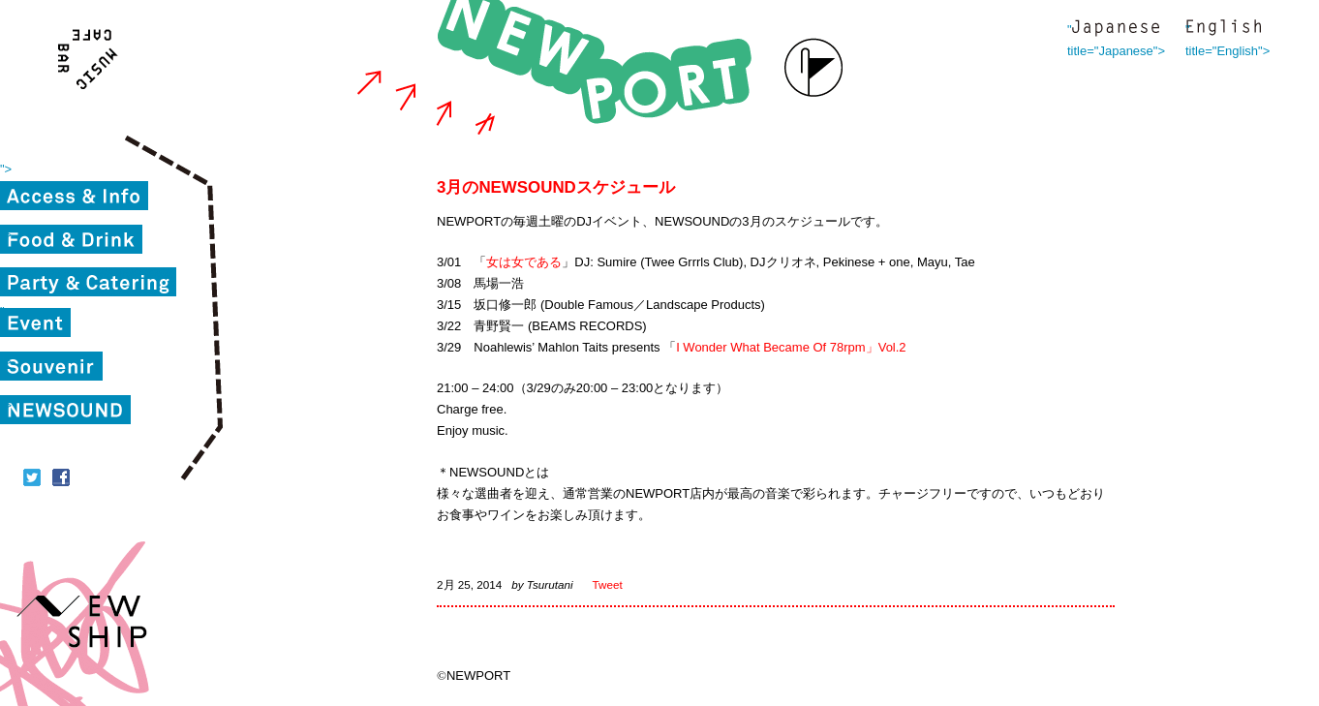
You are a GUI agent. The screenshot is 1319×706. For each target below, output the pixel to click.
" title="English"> (1223, 29)
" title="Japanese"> (1115, 29)
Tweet (608, 584)
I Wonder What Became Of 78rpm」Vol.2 (790, 347)
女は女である (524, 262)
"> (6, 169)
